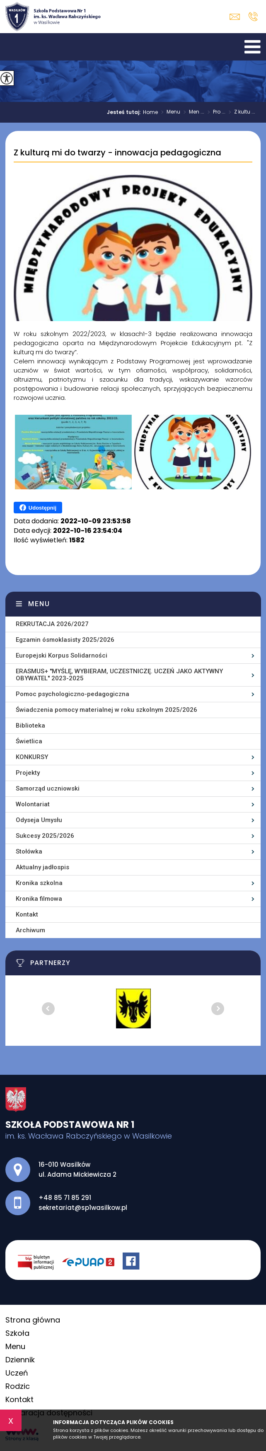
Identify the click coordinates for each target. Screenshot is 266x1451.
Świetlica (29, 741)
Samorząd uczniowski (48, 788)
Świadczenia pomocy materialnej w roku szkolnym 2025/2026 (106, 709)
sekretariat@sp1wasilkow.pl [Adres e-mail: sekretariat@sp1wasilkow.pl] (83, 1207)
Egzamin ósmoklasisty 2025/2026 (65, 639)
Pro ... (214, 112)
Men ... (192, 112)
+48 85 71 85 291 (253, 16)
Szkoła (17, 1333)
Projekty (28, 772)
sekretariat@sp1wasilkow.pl (235, 17)
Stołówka (29, 851)
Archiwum (30, 930)
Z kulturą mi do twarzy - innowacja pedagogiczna (117, 153)
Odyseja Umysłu (39, 820)
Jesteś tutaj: (125, 112)
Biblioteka (30, 725)
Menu (169, 112)
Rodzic (17, 1386)
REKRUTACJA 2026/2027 (52, 624)
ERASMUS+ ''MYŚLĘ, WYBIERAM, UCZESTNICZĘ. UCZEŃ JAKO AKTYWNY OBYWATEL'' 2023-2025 (119, 674)
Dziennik (20, 1359)
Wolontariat (33, 804)
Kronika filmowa (39, 898)
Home (150, 112)
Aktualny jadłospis (42, 867)
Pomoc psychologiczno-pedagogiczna (72, 694)
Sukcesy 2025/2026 (45, 835)
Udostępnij (37, 507)
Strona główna (32, 1320)
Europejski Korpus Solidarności (61, 655)
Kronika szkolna (39, 883)
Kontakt (27, 914)
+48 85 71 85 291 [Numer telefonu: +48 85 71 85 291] (65, 1197)
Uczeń (16, 1373)
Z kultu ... (240, 112)
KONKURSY (32, 757)
